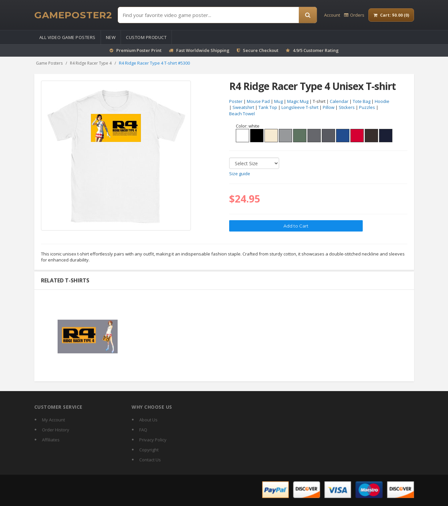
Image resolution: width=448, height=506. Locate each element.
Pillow (328, 107)
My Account (53, 420)
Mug (278, 101)
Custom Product (146, 37)
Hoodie (382, 101)
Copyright (149, 450)
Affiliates (51, 440)
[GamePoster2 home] (73, 15)
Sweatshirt (243, 107)
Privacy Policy (153, 440)
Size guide (239, 174)
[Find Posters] (208, 15)
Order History (55, 430)
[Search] (308, 15)
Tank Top (267, 107)
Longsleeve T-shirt (299, 107)
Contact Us (150, 460)
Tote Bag (361, 101)
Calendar (339, 101)
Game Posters (49, 63)
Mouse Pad (258, 101)
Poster (235, 101)
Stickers (347, 107)
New (111, 37)
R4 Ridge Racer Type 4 (91, 63)
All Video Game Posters (67, 37)
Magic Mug (297, 101)
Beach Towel (242, 114)
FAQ (143, 430)
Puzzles (367, 107)
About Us (148, 420)
